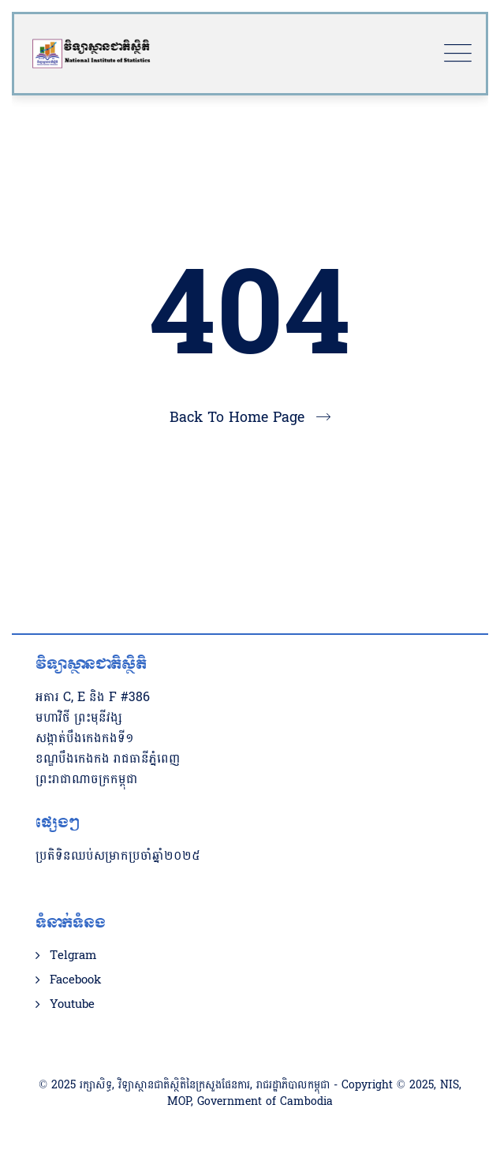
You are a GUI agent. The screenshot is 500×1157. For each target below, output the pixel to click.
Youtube (72, 1005)
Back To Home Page (237, 417)
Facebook (75, 980)
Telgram (73, 956)
